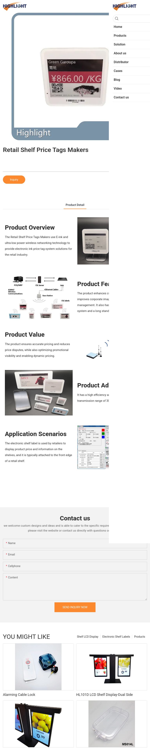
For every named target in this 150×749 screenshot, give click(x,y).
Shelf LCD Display (87, 636)
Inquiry (14, 179)
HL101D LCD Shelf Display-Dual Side (104, 695)
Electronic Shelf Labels (116, 636)
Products (139, 636)
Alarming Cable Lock (19, 695)
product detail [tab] (75, 205)
